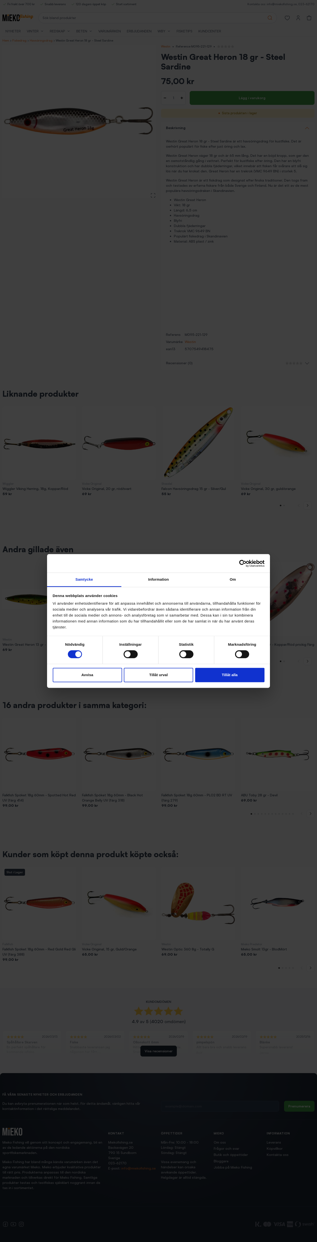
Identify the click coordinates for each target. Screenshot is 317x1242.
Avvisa (87, 675)
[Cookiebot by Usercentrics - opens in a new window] (242, 563)
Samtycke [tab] (84, 579)
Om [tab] (233, 579)
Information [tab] (158, 579)
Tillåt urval (158, 675)
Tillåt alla (230, 675)
